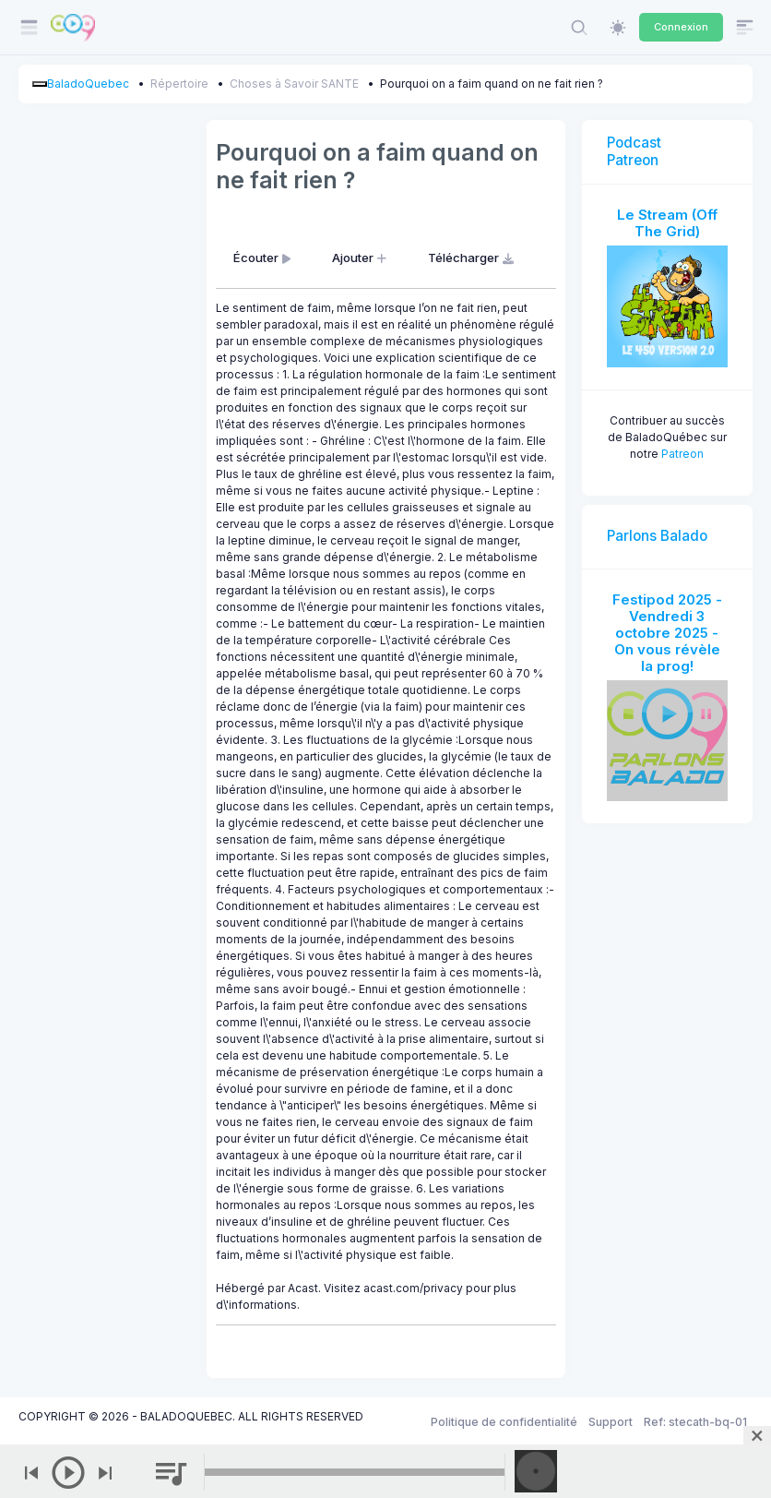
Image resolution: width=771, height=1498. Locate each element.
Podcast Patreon (634, 151)
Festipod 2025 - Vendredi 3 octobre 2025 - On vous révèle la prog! (667, 633)
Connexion (681, 26)
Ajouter (361, 257)
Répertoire (179, 83)
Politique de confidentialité (504, 1422)
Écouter (263, 257)
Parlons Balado (657, 536)
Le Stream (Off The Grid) (667, 223)
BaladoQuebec (88, 83)
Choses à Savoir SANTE (294, 83)
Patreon (682, 454)
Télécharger (472, 257)
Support (610, 1422)
